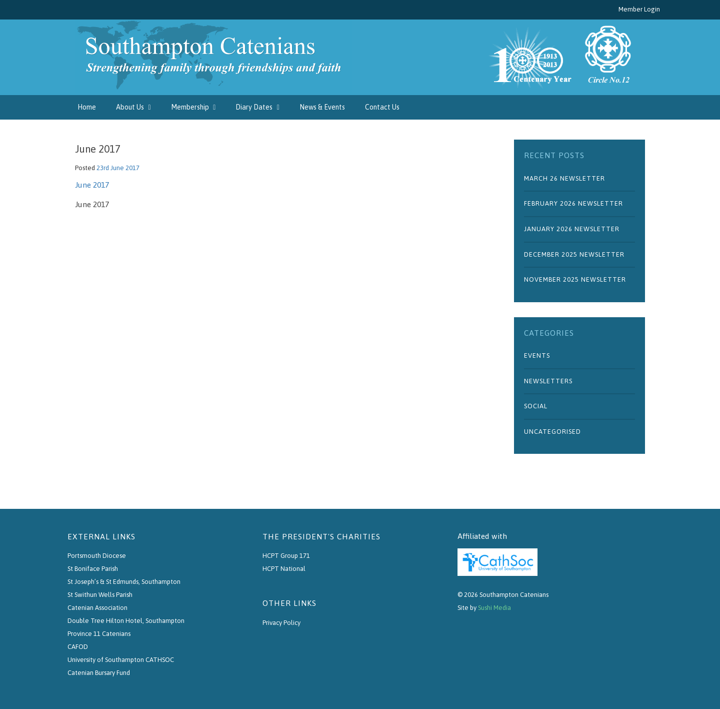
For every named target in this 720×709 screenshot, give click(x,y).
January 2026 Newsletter (572, 229)
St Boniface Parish (93, 568)
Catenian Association (98, 607)
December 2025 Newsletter (574, 254)
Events (537, 355)
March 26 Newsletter (564, 178)
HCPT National (284, 568)
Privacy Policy (281, 622)
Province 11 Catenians (99, 633)
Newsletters (548, 381)
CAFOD (78, 646)
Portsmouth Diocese (97, 555)
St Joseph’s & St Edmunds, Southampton (124, 581)
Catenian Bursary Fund (99, 672)
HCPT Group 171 (286, 555)
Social (536, 406)
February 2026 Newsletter (573, 203)
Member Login (639, 9)
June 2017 (92, 184)
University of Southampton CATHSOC (121, 659)
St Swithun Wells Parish (100, 594)
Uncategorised (552, 431)
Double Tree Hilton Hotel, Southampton (126, 620)
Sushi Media (494, 607)
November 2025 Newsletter (575, 279)
